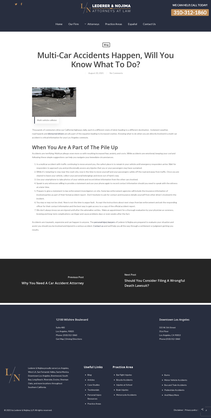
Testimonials (93, 390)
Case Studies (93, 385)
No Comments (116, 73)
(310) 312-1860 (70, 335)
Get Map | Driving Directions (69, 339)
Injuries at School (124, 385)
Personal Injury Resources (94, 397)
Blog (106, 44)
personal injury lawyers (104, 222)
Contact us (98, 226)
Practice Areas (94, 403)
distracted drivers (56, 133)
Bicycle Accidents (124, 380)
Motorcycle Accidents (126, 395)
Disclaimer (178, 410)
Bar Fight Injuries (124, 375)
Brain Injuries (122, 390)
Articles (91, 380)
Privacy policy (191, 410)
